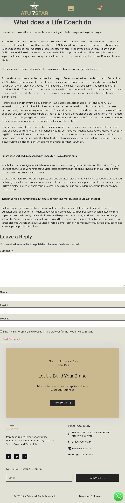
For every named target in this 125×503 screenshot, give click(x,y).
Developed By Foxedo (90, 496)
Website (4, 318)
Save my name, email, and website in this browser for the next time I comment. (48, 331)
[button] (71, 8)
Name (4, 292)
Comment (6, 251)
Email (4, 305)
